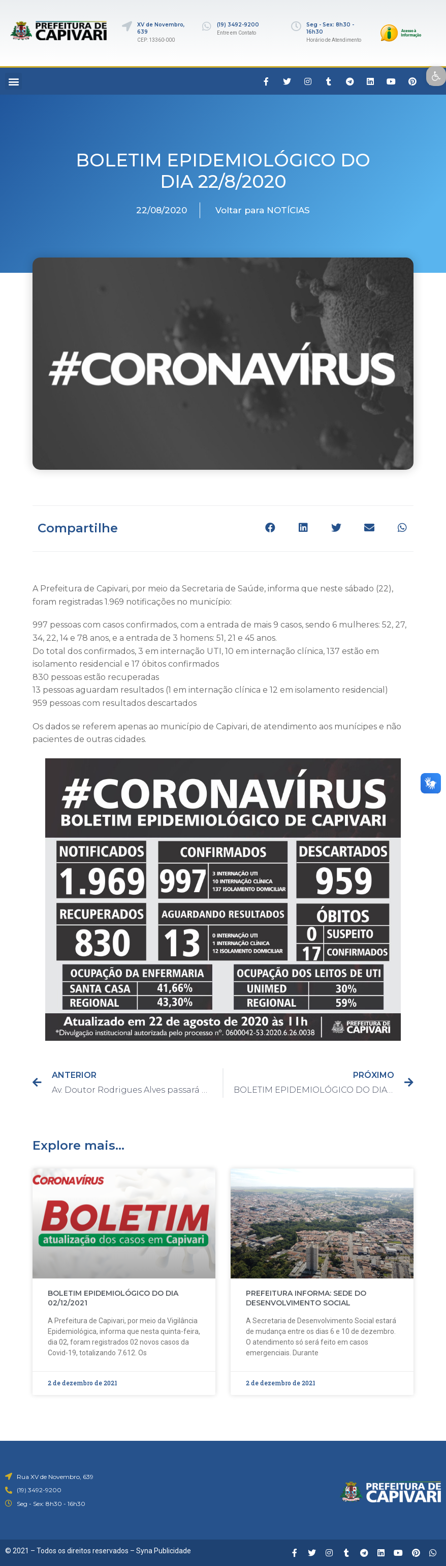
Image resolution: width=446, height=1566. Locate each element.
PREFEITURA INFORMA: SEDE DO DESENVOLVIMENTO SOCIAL (306, 1298)
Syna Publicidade (163, 1551)
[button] (13, 81)
